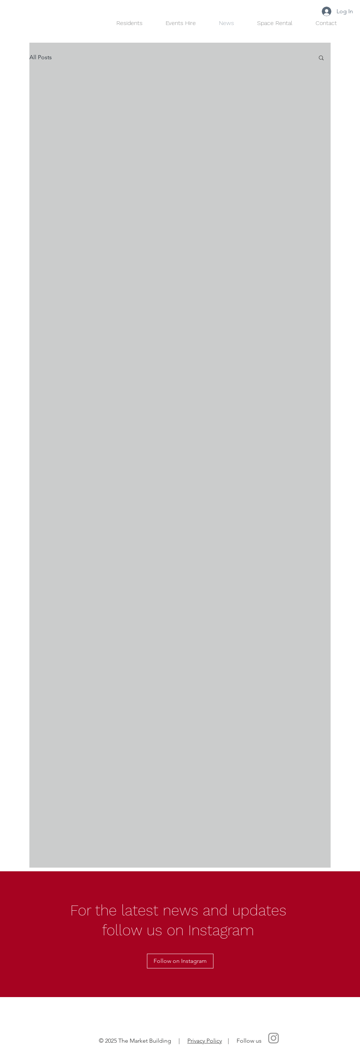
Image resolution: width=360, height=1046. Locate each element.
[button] (321, 58)
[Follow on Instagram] (180, 961)
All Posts (40, 57)
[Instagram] (273, 1038)
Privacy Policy (204, 1040)
